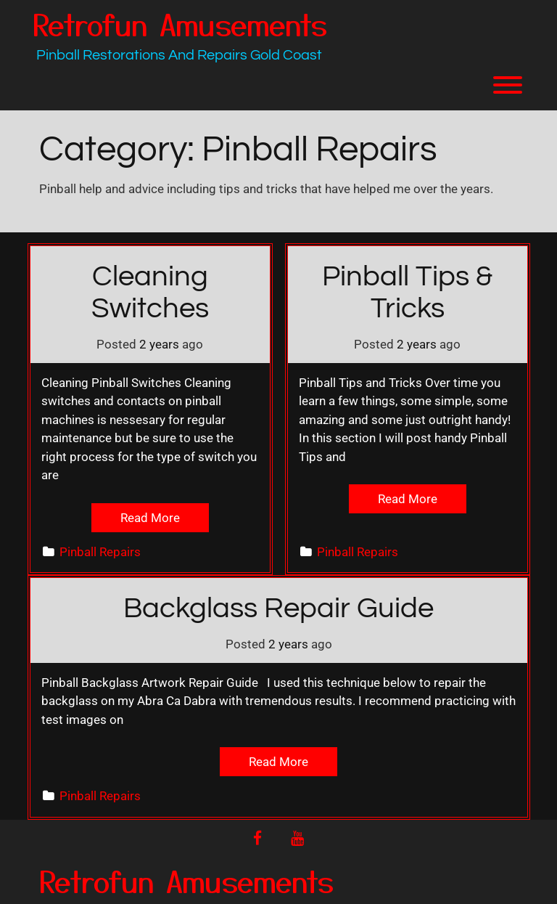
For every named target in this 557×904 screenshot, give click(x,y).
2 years (159, 344)
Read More (150, 517)
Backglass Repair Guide (278, 608)
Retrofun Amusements (180, 23)
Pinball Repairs (100, 552)
